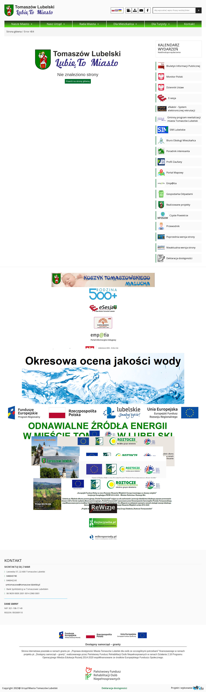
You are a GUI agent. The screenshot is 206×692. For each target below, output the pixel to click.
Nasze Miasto (22, 24)
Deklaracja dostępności (114, 688)
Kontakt (189, 24)
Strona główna (14, 31)
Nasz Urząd (56, 24)
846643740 (11, 576)
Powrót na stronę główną (78, 81)
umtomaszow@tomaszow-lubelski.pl (23, 584)
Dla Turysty (160, 24)
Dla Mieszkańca (125, 24)
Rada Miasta (89, 24)
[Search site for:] (174, 10)
